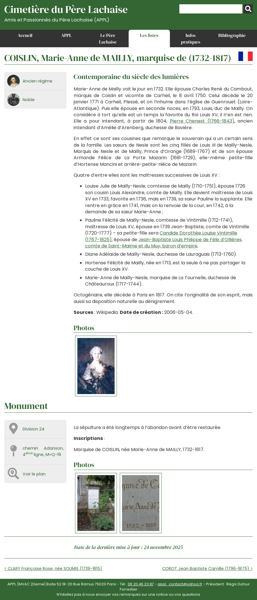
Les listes (149, 35)
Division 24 (33, 429)
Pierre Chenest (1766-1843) (202, 121)
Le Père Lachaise (108, 38)
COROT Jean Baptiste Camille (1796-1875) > (207, 568)
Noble (29, 100)
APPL (66, 35)
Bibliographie (232, 35)
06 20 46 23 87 (141, 584)
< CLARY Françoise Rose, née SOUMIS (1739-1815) (53, 568)
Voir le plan (34, 474)
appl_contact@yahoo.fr (180, 584)
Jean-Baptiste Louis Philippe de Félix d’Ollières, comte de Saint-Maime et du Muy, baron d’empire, (163, 242)
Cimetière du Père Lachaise (66, 12)
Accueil (24, 35)
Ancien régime (37, 81)
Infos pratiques (190, 38)
